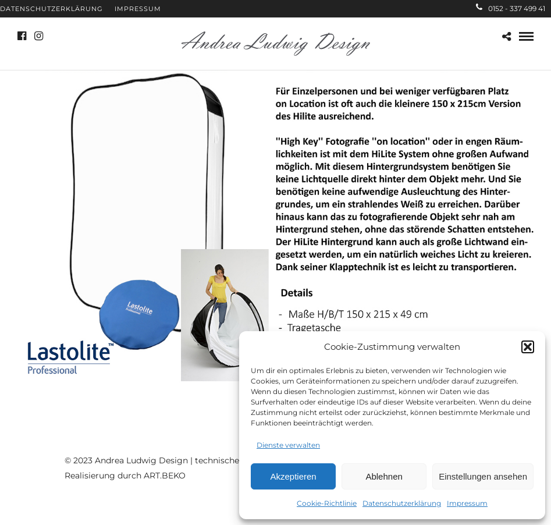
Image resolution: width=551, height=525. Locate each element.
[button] (528, 347)
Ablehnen (383, 476)
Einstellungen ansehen (483, 476)
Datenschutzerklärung (401, 503)
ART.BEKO (165, 475)
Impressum (467, 503)
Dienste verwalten (288, 445)
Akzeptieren (293, 476)
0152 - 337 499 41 (510, 8)
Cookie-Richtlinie (327, 503)
